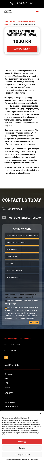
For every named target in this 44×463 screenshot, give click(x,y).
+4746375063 (15, 209)
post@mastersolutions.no (24, 217)
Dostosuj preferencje (22, 454)
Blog (6, 383)
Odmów (22, 448)
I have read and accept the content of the (21, 302)
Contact (7, 387)
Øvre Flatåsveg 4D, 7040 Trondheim (17, 339)
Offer (6, 378)
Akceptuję (22, 442)
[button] (40, 413)
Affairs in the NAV (11, 407)
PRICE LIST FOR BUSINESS (19, 21)
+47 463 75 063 (24, 3)
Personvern (25, 460)
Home (6, 21)
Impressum (34, 460)
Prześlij (34, 322)
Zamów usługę (22, 48)
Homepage (8, 374)
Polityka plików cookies (13, 460)
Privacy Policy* (10, 304)
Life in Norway (9, 402)
